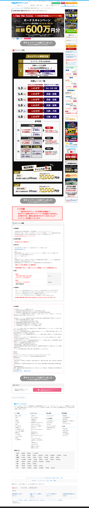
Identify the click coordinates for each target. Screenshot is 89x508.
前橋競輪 (29, 455)
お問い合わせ (63, 1)
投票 (64, 3)
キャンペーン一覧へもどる (18, 397)
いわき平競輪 (35, 453)
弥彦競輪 (23, 455)
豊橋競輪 (41, 459)
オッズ (16, 419)
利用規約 (25, 500)
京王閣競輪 (59, 455)
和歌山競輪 (41, 461)
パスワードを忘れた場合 (72, 62)
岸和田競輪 (48, 461)
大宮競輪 (46, 455)
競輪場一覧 (17, 432)
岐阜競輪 (29, 459)
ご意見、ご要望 (65, 430)
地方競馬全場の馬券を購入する (69, 493)
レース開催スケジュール (19, 429)
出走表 (16, 417)
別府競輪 (47, 467)
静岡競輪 (57, 457)
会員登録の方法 (34, 419)
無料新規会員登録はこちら (20, 249)
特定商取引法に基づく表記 (34, 500)
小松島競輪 (29, 465)
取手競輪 (34, 455)
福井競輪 (23, 461)
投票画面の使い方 (34, 432)
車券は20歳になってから (70, 54)
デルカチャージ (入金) (72, 3)
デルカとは (49, 424)
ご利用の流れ (33, 420)
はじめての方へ (56, 3)
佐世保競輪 (41, 467)
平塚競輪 (40, 457)
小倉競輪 (23, 467)
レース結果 (17, 422)
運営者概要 (65, 415)
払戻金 (16, 424)
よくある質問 (57, 1)
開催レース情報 (18, 415)
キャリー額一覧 (18, 425)
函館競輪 (23, 453)
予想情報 (16, 420)
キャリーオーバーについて (36, 438)
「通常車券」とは (34, 442)
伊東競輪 (52, 457)
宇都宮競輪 (40, 455)
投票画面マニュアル (34, 433)
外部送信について (43, 500)
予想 (47, 480)
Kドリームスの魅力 (34, 417)
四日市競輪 (58, 459)
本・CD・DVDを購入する (51, 493)
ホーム (13, 8)
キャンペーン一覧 (19, 8)
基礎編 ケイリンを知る (35, 446)
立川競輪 (65, 455)
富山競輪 (46, 459)
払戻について (33, 427)
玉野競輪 (23, 463)
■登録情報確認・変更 (17, 370)
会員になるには (49, 422)
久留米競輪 (29, 467)
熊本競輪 (53, 467)
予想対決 (16, 437)
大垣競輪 (35, 459)
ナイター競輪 (17, 434)
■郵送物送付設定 (27, 370)
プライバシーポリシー (67, 423)
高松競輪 (23, 465)
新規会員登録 (71, 31)
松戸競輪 (23, 457)
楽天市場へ (74, 1)
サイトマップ (69, 1)
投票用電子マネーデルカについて (37, 422)
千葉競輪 (29, 457)
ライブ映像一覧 (18, 439)
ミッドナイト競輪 (18, 436)
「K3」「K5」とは (34, 444)
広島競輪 (29, 463)
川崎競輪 (34, 457)
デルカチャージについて (35, 424)
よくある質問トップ (50, 420)
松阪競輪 (52, 459)
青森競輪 (29, 453)
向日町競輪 (35, 461)
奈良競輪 (29, 461)
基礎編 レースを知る (34, 447)
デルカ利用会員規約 (66, 417)
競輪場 (54, 480)
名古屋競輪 (24, 459)
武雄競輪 (35, 467)
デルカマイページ (31, 293)
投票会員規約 (65, 419)
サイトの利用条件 (66, 433)
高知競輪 (35, 465)
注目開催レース (18, 427)
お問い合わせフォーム (49, 390)
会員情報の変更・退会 (51, 427)
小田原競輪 (46, 457)
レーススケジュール (42, 480)
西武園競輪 (52, 455)
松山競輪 (41, 465)
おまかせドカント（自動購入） (36, 425)
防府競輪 (34, 463)
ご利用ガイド (33, 415)
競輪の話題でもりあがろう (17, 493)
